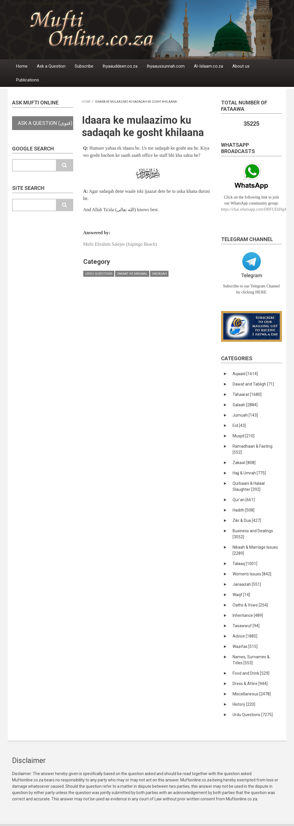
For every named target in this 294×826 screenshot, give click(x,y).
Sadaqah (159, 274)
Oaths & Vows (250, 605)
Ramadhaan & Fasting (252, 449)
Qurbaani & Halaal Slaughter (249, 486)
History (244, 704)
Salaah (245, 404)
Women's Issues (252, 574)
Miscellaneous (252, 694)
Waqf (241, 594)
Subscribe (84, 66)
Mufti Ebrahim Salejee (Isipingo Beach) (120, 244)
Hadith (243, 510)
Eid (239, 425)
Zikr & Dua (247, 520)
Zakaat (244, 462)
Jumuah (245, 415)
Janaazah (247, 584)
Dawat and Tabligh (253, 384)
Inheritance (248, 615)
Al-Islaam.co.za (208, 66)
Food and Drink (251, 673)
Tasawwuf (246, 625)
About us (240, 66)
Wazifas (245, 646)
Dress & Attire (250, 683)
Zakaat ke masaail (132, 274)
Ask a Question (51, 66)
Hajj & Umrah (249, 473)
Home (22, 66)
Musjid (243, 436)
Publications (27, 80)
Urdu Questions (99, 274)
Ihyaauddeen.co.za (120, 66)
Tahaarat (247, 394)
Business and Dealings (253, 534)
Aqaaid (245, 373)
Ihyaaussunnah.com (166, 66)
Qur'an (244, 499)
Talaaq (245, 563)
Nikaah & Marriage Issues (255, 550)
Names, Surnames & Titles (251, 660)
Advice (245, 636)
